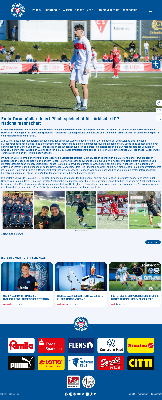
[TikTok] (91, 394)
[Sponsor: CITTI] (140, 363)
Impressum (142, 394)
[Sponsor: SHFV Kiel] (88, 382)
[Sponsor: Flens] (81, 345)
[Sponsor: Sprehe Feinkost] (110, 363)
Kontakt (131, 394)
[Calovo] (95, 394)
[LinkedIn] (87, 394)
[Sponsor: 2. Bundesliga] (73, 382)
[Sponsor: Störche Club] (81, 363)
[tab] (76, 231)
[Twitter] (83, 394)
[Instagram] (70, 394)
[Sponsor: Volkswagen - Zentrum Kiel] (110, 345)
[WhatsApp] (66, 394)
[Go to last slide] (3, 210)
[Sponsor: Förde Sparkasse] (51, 345)
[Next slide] (159, 210)
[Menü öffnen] (150, 10)
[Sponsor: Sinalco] (140, 345)
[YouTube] (78, 394)
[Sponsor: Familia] (21, 345)
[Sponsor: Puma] (21, 363)
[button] (156, 64)
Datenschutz (156, 394)
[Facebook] (74, 394)
